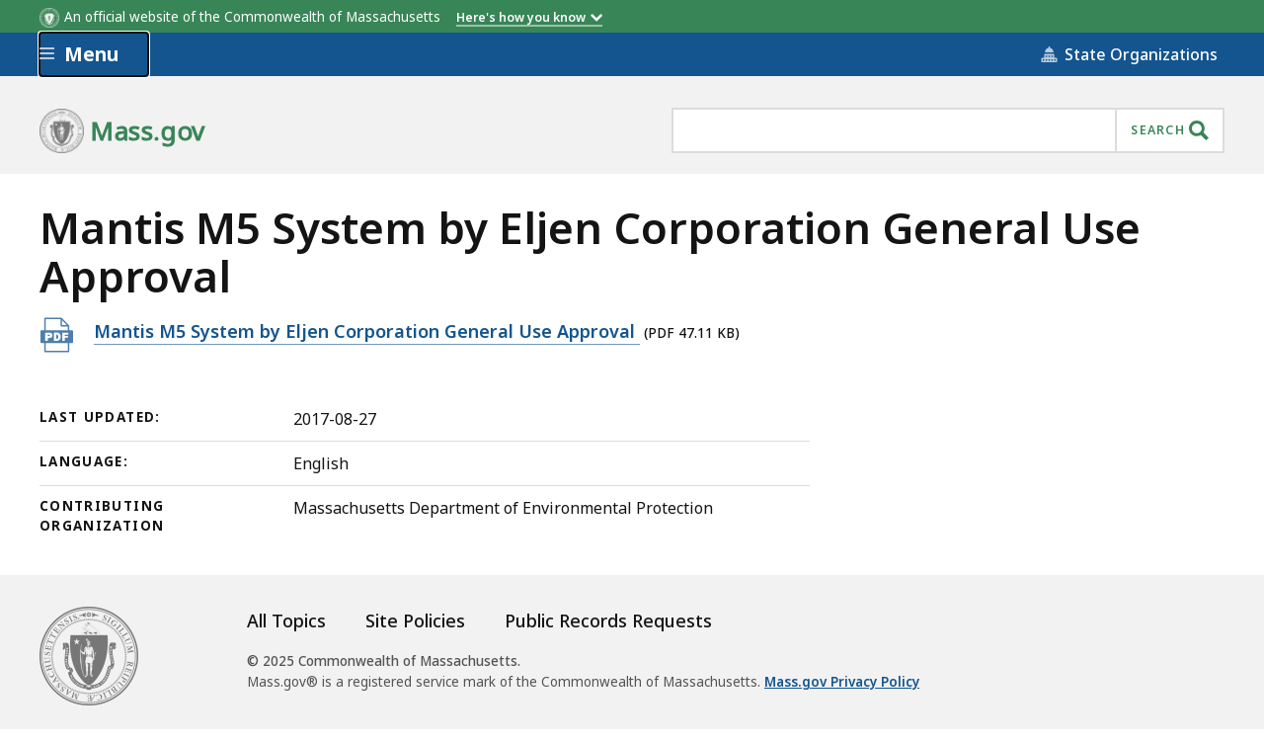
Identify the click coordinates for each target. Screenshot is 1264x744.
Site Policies (415, 620)
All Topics (286, 620)
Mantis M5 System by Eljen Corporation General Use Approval (367, 330)
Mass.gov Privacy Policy (841, 682)
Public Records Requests (608, 620)
